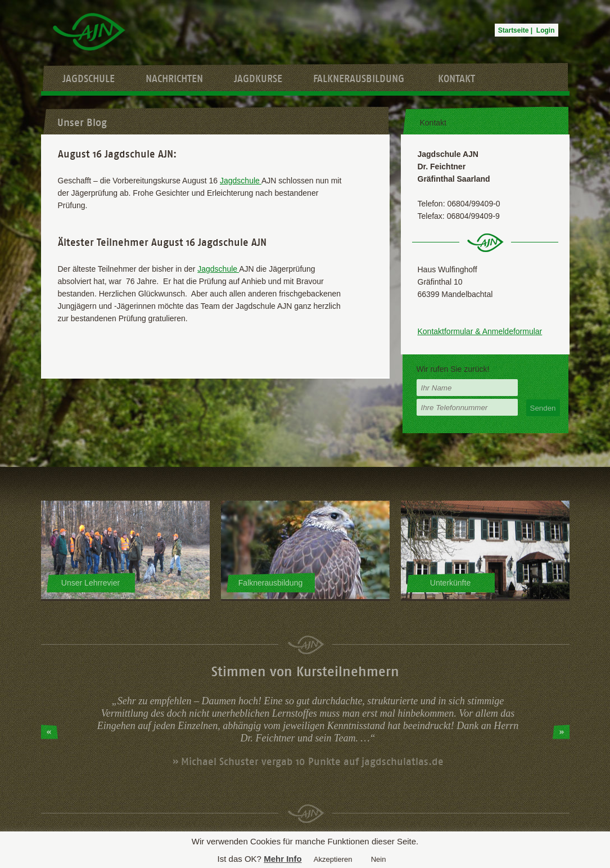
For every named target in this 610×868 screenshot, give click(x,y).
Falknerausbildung (358, 79)
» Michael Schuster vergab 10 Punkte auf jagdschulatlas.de (308, 761)
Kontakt (456, 79)
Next (561, 732)
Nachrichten (174, 79)
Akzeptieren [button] (333, 859)
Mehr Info (283, 858)
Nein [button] (378, 859)
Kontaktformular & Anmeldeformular (480, 331)
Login (545, 30)
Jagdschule (88, 79)
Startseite (513, 30)
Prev (49, 732)
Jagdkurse (258, 79)
